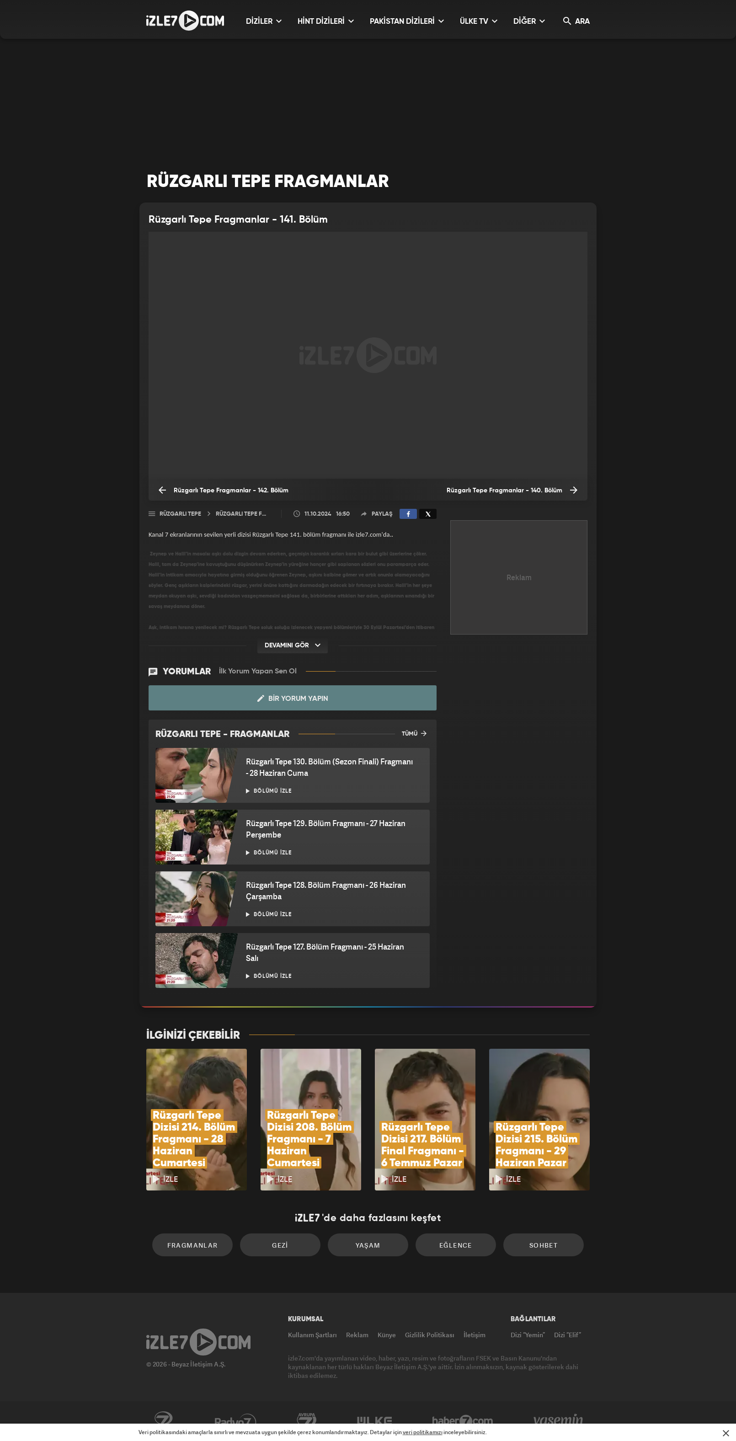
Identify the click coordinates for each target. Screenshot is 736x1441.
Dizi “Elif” (567, 1334)
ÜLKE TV (478, 21)
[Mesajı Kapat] (726, 1433)
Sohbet (543, 1245)
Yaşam (368, 1245)
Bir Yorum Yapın (292, 698)
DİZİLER (264, 21)
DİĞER (529, 21)
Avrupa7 (307, 1421)
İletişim (474, 1334)
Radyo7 (235, 1421)
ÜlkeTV (374, 1421)
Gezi (280, 1245)
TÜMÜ (414, 733)
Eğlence (455, 1245)
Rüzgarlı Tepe (180, 514)
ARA (576, 21)
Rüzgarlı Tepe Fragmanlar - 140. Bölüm (512, 490)
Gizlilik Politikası (429, 1334)
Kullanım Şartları (312, 1334)
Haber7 (462, 1421)
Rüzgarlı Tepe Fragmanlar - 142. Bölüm (223, 490)
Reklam (357, 1334)
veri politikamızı (423, 1432)
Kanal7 (163, 1421)
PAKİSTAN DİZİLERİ (407, 21)
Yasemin (559, 1421)
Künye (387, 1334)
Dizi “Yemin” (528, 1334)
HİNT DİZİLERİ (326, 21)
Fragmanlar (192, 1245)
